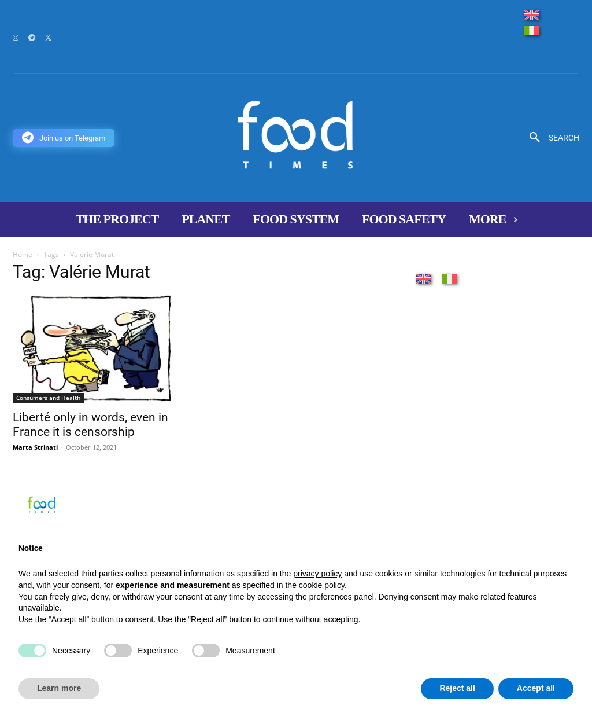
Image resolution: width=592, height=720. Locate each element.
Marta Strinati (35, 447)
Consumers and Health (48, 398)
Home (22, 254)
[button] (550, 138)
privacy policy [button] (317, 573)
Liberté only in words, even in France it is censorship (90, 424)
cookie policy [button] (322, 585)
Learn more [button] (59, 688)
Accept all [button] (536, 688)
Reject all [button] (457, 688)
